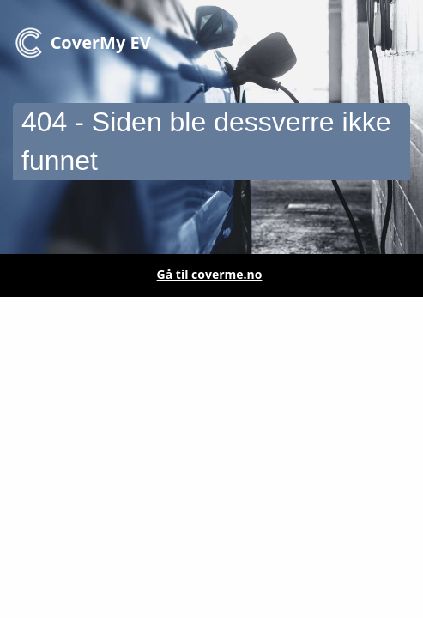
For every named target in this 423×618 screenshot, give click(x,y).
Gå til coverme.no (210, 274)
